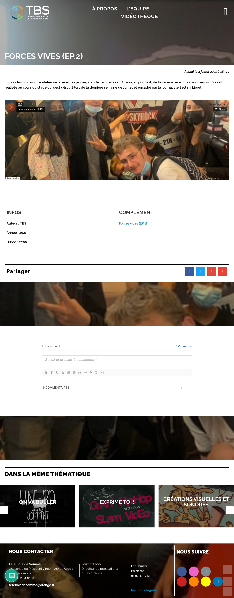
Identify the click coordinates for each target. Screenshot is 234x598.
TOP (227, 569)
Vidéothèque (139, 16)
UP (227, 581)
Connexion (184, 346)
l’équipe (137, 9)
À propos (104, 9)
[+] (102, 372)
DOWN (227, 591)
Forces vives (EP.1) (133, 223)
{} (96, 372)
